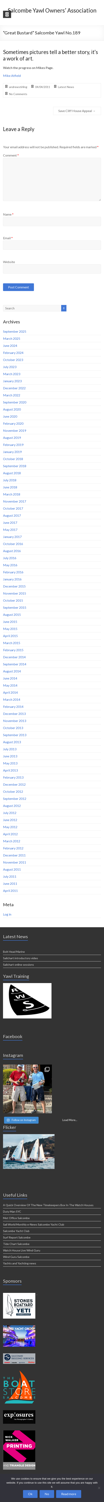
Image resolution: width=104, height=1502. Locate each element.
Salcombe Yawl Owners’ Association (52, 10)
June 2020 (10, 416)
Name (8, 214)
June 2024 (10, 345)
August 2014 (12, 671)
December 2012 (14, 784)
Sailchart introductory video (20, 958)
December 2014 (14, 657)
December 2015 (14, 586)
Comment (11, 155)
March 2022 (11, 395)
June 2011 (10, 883)
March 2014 (11, 699)
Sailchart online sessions (18, 964)
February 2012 (13, 848)
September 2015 (14, 607)
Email (8, 238)
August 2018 (12, 473)
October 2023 (13, 360)
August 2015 (12, 614)
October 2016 (13, 544)
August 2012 (12, 806)
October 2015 (13, 600)
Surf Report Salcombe (16, 1237)
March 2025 (11, 338)
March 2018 (11, 494)
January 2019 (12, 452)
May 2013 (10, 763)
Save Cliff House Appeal (77, 111)
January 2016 (12, 579)
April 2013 (10, 770)
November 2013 (14, 721)
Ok (30, 1494)
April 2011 (10, 890)
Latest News (66, 87)
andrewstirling (18, 87)
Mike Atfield (12, 75)
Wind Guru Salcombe (16, 1257)
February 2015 (13, 650)
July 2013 (9, 749)
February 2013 (13, 777)
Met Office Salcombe (16, 1218)
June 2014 (10, 678)
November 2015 (14, 593)
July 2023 (9, 367)
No (47, 1494)
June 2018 (10, 487)
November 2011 (14, 862)
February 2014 (13, 706)
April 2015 (10, 636)
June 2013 (10, 756)
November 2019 (14, 430)
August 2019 (12, 437)
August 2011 (12, 869)
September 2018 (14, 466)
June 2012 (10, 820)
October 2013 (13, 728)
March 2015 (11, 643)
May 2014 (10, 685)
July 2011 (9, 876)
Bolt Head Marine (14, 951)
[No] (99, 1488)
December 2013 (14, 714)
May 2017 (10, 529)
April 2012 (10, 834)
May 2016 (10, 565)
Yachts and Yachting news (19, 1263)
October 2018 (13, 459)
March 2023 (11, 374)
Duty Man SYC (12, 1211)
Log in (7, 914)
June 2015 (10, 621)
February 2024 (13, 353)
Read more (68, 1494)
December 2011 (14, 855)
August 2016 (12, 551)
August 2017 (12, 515)
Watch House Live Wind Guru (21, 1250)
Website (9, 262)
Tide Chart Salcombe (16, 1244)
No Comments (18, 94)
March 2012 (11, 841)
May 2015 (10, 629)
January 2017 (12, 537)
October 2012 (13, 791)
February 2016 (13, 572)
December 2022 (14, 388)
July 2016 (9, 558)
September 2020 (14, 402)
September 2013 (14, 735)
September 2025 (14, 331)
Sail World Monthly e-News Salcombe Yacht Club (33, 1224)
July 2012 (9, 813)
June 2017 (10, 522)
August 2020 (12, 409)
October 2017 (13, 508)
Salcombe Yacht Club (16, 1231)
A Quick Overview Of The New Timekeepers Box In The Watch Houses (48, 1205)
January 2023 (12, 381)
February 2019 (13, 445)
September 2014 (14, 664)
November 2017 (14, 501)
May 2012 (10, 827)
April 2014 (10, 692)
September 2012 (14, 798)
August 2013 (12, 742)
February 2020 (13, 423)
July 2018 (9, 480)
